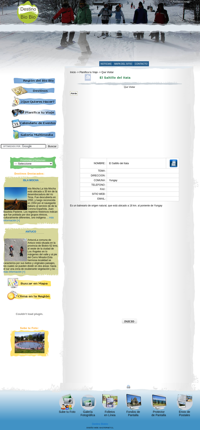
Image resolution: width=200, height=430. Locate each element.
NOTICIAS (106, 64)
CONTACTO (141, 64)
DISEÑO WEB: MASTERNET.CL (100, 428)
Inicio (73, 72)
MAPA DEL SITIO (123, 64)
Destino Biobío (100, 424)
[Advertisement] (112, 31)
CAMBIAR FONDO (180, 2)
